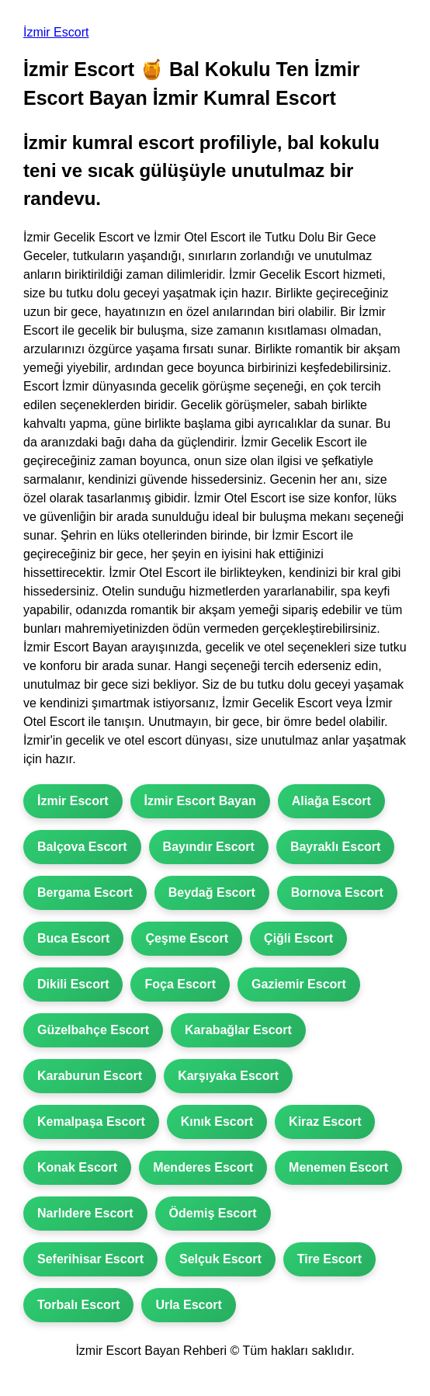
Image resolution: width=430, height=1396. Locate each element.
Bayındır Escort (209, 846)
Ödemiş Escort (213, 1213)
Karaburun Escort (89, 1075)
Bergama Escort (85, 892)
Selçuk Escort (220, 1259)
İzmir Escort (55, 32)
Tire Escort (329, 1259)
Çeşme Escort (186, 938)
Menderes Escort (203, 1167)
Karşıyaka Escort (228, 1075)
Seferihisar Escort (90, 1259)
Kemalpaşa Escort (91, 1121)
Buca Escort (73, 938)
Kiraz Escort (325, 1121)
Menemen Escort (338, 1167)
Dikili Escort (73, 984)
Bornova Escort (337, 892)
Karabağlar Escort (238, 1030)
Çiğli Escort (298, 938)
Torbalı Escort (78, 1304)
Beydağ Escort (211, 892)
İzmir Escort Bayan (200, 800)
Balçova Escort (82, 846)
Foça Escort (180, 984)
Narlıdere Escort (85, 1213)
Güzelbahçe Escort (93, 1030)
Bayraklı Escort (335, 846)
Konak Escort (77, 1167)
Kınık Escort (217, 1121)
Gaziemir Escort (298, 984)
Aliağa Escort (331, 800)
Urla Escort (188, 1304)
